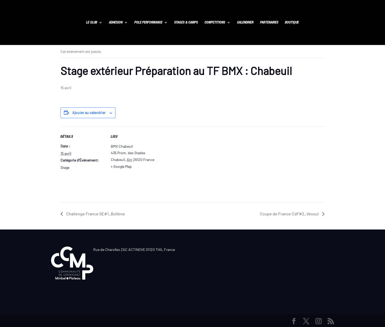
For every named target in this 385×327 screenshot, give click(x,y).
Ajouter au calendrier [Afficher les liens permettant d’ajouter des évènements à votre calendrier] (89, 112)
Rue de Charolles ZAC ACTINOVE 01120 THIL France (134, 249)
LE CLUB (91, 23)
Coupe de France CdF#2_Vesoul (290, 213)
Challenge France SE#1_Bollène (95, 213)
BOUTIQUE (292, 23)
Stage (64, 167)
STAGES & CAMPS (186, 23)
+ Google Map (121, 166)
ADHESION (116, 23)
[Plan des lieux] (188, 162)
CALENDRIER (245, 23)
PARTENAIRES (269, 23)
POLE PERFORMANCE (148, 23)
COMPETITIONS (215, 23)
